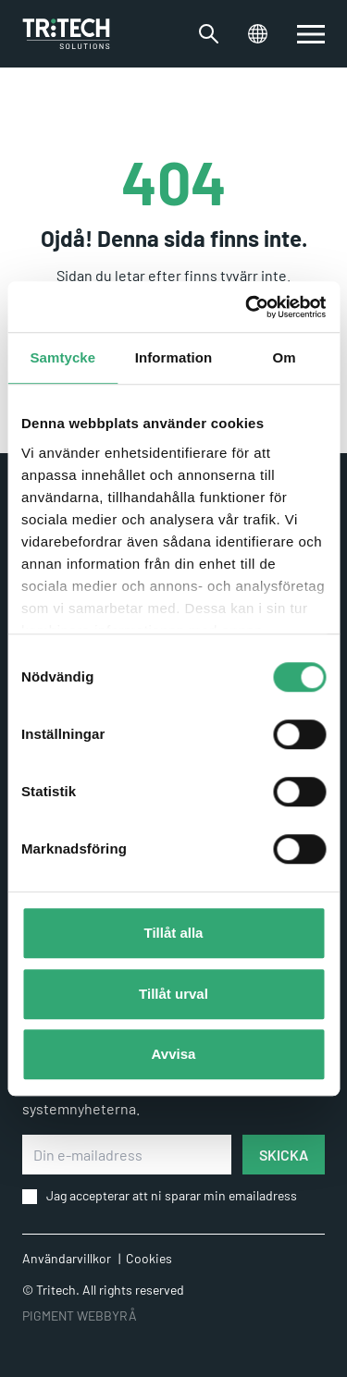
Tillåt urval (173, 994)
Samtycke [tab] (62, 357)
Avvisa (174, 1054)
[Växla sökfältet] (208, 33)
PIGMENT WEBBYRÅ (79, 1315)
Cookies (149, 1258)
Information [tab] (174, 357)
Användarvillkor (66, 1258)
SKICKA (283, 1154)
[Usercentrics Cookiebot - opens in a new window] (247, 307)
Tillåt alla (174, 933)
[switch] (311, 34)
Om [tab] (284, 357)
